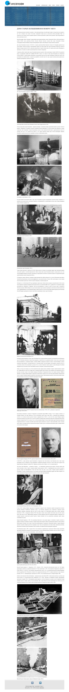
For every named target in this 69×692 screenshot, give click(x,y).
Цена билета (42, 687)
